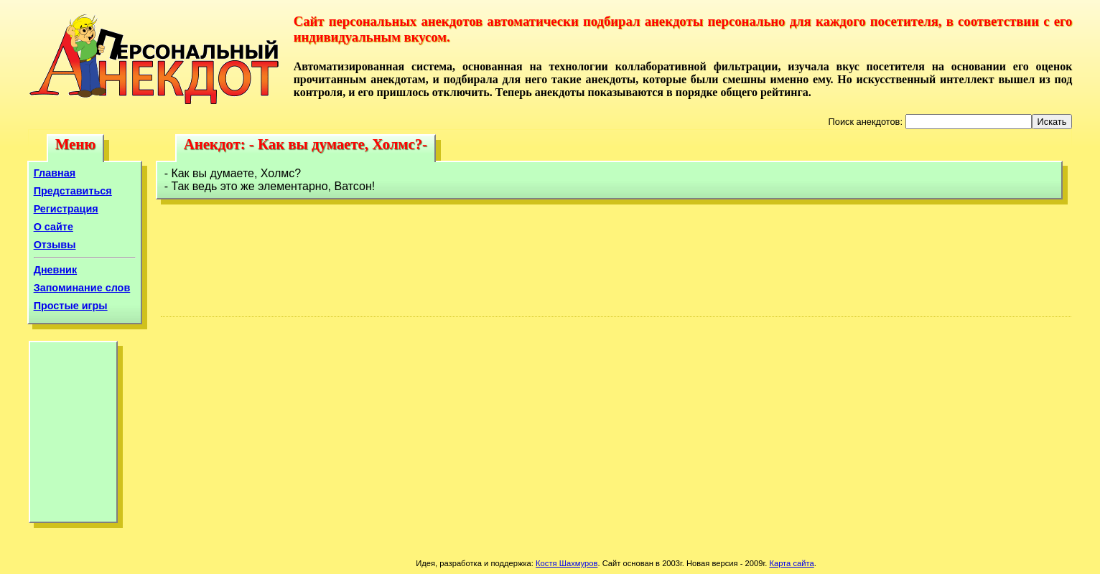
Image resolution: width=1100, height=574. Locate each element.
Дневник (56, 270)
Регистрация (66, 209)
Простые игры (71, 305)
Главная (55, 173)
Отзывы (55, 244)
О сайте (53, 226)
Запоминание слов (82, 287)
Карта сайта (791, 563)
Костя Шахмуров (566, 563)
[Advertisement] (73, 435)
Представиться (73, 191)
